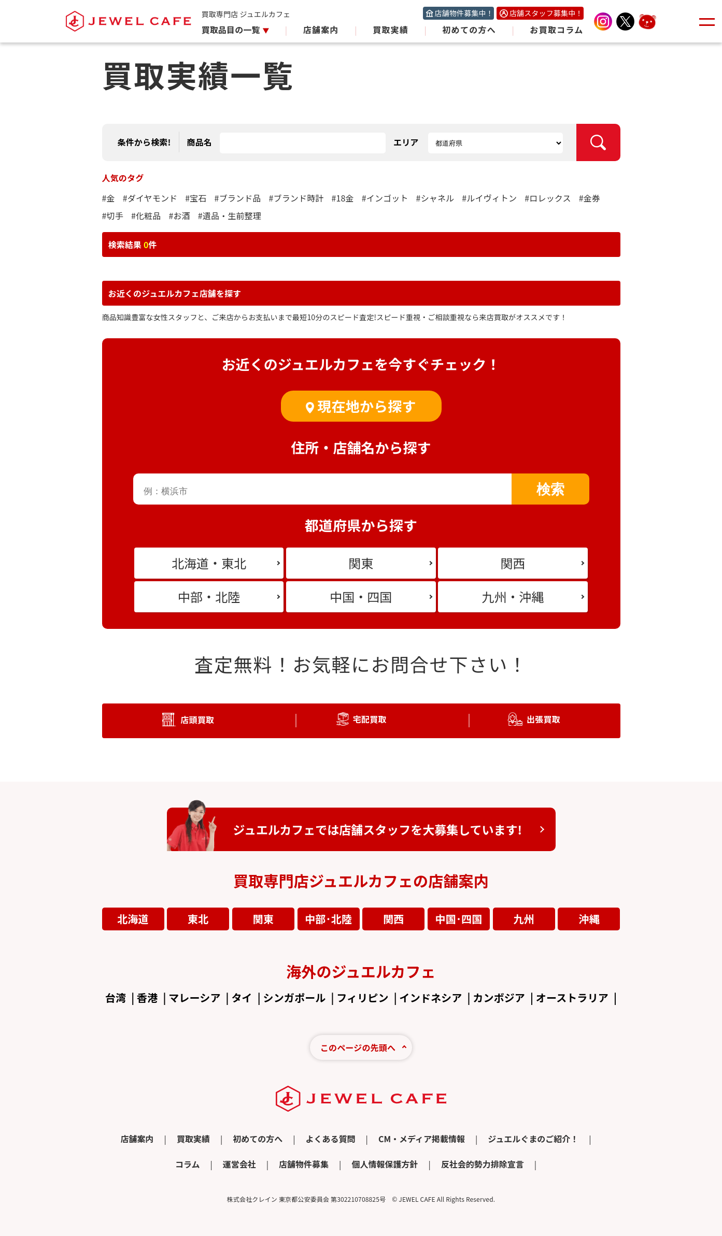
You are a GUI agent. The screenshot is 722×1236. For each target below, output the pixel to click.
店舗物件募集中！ (464, 13)
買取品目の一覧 (232, 29)
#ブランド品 (238, 198)
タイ (241, 997)
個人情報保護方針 (384, 1164)
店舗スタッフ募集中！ (546, 13)
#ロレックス (548, 198)
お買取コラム (556, 29)
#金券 (589, 198)
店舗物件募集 (304, 1164)
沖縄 (588, 918)
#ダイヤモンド (150, 198)
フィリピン (362, 997)
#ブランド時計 (295, 198)
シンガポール (294, 997)
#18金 (342, 198)
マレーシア (194, 997)
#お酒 (179, 215)
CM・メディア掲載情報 (421, 1138)
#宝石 (195, 198)
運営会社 (239, 1164)
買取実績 (390, 29)
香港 (147, 997)
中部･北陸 (328, 918)
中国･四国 (459, 918)
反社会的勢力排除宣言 (482, 1164)
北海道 (132, 918)
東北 (198, 918)
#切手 (112, 215)
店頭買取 (197, 719)
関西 (393, 918)
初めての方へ (469, 29)
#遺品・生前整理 (229, 215)
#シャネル (435, 198)
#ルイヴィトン (489, 198)
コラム (187, 1164)
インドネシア (430, 997)
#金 (108, 198)
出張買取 (543, 719)
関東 (263, 918)
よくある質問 (331, 1138)
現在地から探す (366, 406)
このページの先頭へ (357, 1047)
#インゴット (385, 198)
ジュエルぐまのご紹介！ (533, 1138)
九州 (524, 918)
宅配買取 (370, 719)
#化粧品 (146, 215)
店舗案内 (321, 29)
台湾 (115, 997)
